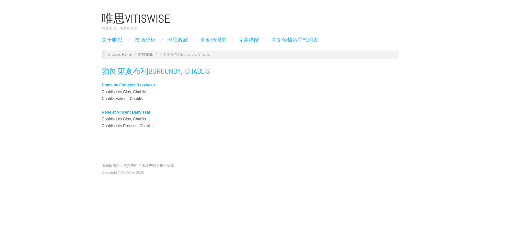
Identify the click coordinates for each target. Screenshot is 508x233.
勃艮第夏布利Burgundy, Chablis (156, 71)
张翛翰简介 (111, 166)
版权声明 (149, 166)
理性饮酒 (167, 166)
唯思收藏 (177, 40)
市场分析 (145, 40)
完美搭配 (248, 40)
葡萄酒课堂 (213, 40)
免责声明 (130, 166)
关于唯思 (112, 40)
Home (127, 54)
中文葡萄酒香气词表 (294, 40)
